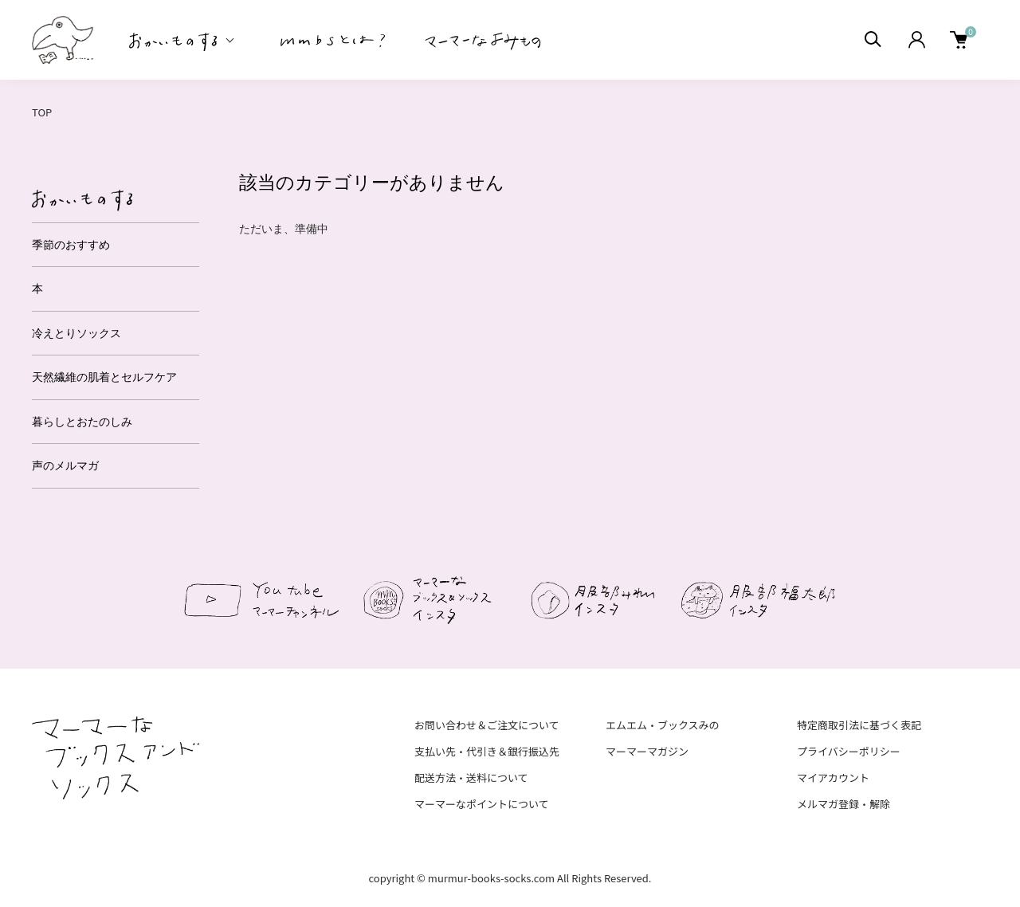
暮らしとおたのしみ (82, 421)
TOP (42, 112)
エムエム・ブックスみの (663, 724)
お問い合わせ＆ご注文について (486, 724)
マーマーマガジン (647, 751)
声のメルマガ (65, 465)
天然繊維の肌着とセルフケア (104, 377)
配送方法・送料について (471, 777)
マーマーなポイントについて (481, 803)
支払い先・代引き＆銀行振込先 (486, 751)
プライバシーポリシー (848, 751)
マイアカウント (833, 777)
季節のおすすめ (71, 244)
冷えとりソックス (76, 333)
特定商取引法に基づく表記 (859, 724)
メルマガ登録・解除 (843, 803)
